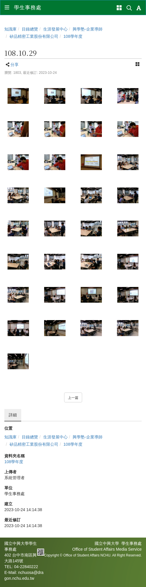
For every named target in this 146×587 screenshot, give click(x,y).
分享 (14, 64)
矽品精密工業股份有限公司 (34, 36)
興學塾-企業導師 (87, 29)
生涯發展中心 (55, 29)
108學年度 (73, 36)
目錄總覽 (30, 29)
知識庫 (10, 29)
